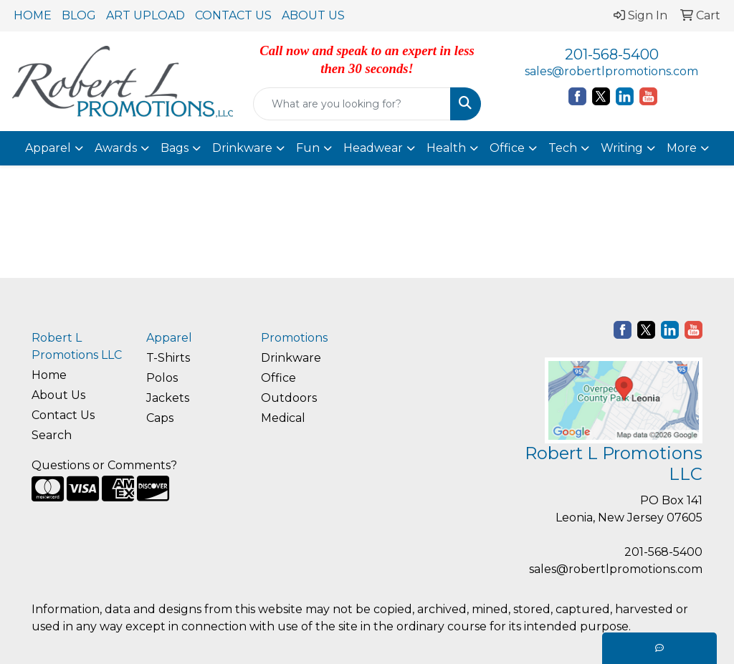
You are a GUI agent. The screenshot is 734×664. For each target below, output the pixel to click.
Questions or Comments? (104, 465)
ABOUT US (313, 15)
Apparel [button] (48, 148)
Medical (283, 418)
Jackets (167, 398)
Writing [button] (622, 148)
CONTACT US (233, 15)
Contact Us (63, 415)
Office (278, 378)
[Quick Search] (351, 103)
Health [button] (446, 148)
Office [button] (507, 148)
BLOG (79, 15)
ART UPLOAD (145, 15)
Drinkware (291, 358)
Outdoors (289, 398)
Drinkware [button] (242, 148)
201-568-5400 (612, 54)
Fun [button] (308, 148)
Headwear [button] (373, 148)
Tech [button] (562, 148)
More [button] (682, 148)
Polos (162, 378)
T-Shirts (168, 358)
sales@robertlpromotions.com (611, 71)
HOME (33, 15)
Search (52, 435)
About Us (58, 395)
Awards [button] (116, 148)
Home (49, 375)
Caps (159, 418)
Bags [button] (175, 148)
